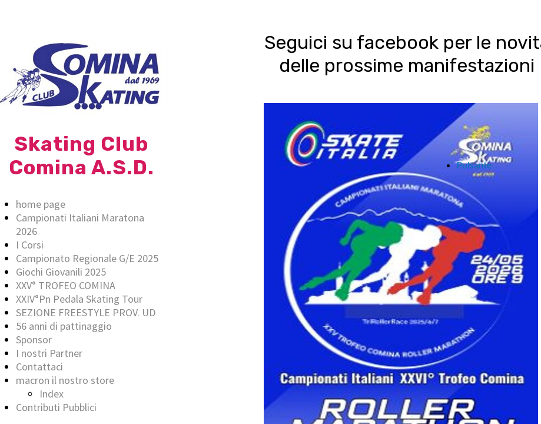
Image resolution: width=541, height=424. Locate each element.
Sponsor (34, 339)
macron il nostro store (65, 380)
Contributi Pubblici (56, 407)
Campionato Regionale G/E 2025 (87, 258)
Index (51, 393)
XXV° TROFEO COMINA (65, 285)
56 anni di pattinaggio (64, 326)
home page (40, 204)
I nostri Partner (49, 353)
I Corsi (30, 244)
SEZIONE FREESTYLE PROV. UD (85, 312)
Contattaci (39, 366)
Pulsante (474, 164)
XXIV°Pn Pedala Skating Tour (79, 299)
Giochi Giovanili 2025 (61, 272)
